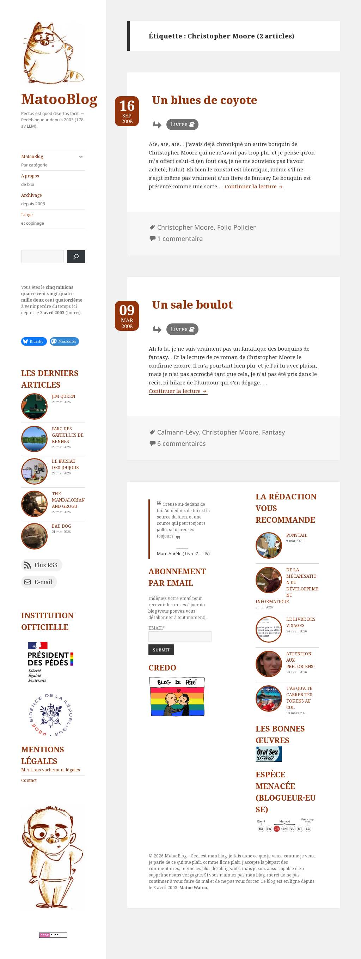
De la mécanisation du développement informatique (287, 586)
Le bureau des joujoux (65, 464)
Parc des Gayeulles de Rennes (68, 435)
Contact (29, 780)
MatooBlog (59, 98)
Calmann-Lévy (177, 432)
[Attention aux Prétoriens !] (269, 664)
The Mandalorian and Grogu (68, 500)
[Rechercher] (76, 256)
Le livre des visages (301, 622)
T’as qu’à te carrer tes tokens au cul (299, 697)
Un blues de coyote (204, 99)
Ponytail (296, 535)
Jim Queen (63, 396)
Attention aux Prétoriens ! (301, 660)
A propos (53, 180)
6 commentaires (181, 443)
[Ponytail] (269, 545)
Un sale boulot (192, 304)
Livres (179, 124)
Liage (53, 219)
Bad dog (61, 526)
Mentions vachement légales (50, 770)
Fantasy (273, 432)
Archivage (53, 199)
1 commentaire (180, 238)
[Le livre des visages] (269, 629)
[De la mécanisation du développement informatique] (269, 580)
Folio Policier (236, 227)
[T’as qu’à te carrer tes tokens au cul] (269, 698)
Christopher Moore (185, 227)
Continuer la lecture (254, 186)
